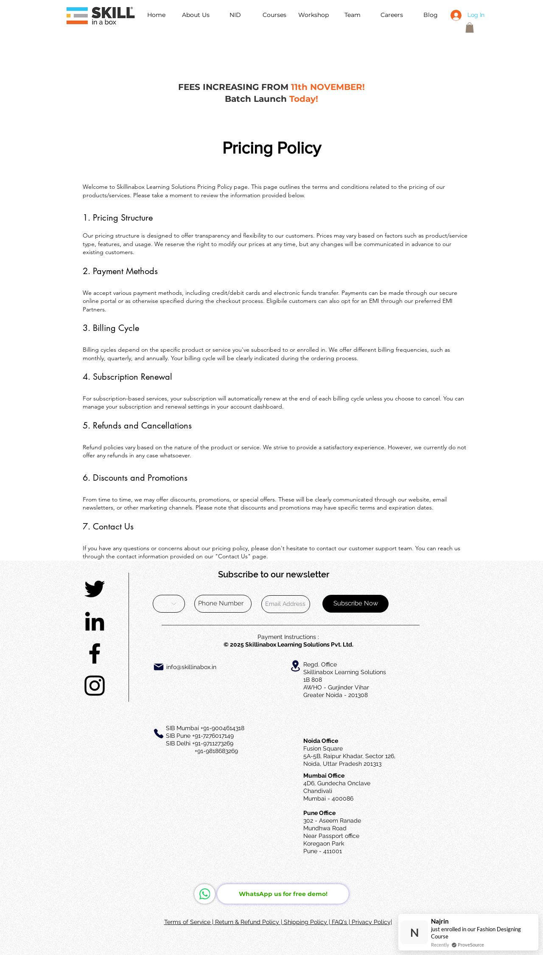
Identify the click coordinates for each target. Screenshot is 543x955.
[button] (469, 27)
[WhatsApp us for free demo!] (283, 894)
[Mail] (158, 666)
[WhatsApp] (204, 894)
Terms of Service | (189, 922)
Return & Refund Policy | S (251, 922)
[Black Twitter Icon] (94, 588)
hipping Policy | (310, 922)
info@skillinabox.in (191, 667)
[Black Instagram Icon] (94, 685)
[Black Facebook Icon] (94, 653)
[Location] (295, 665)
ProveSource (471, 944)
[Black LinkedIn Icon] (94, 621)
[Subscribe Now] (355, 604)
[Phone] (158, 733)
